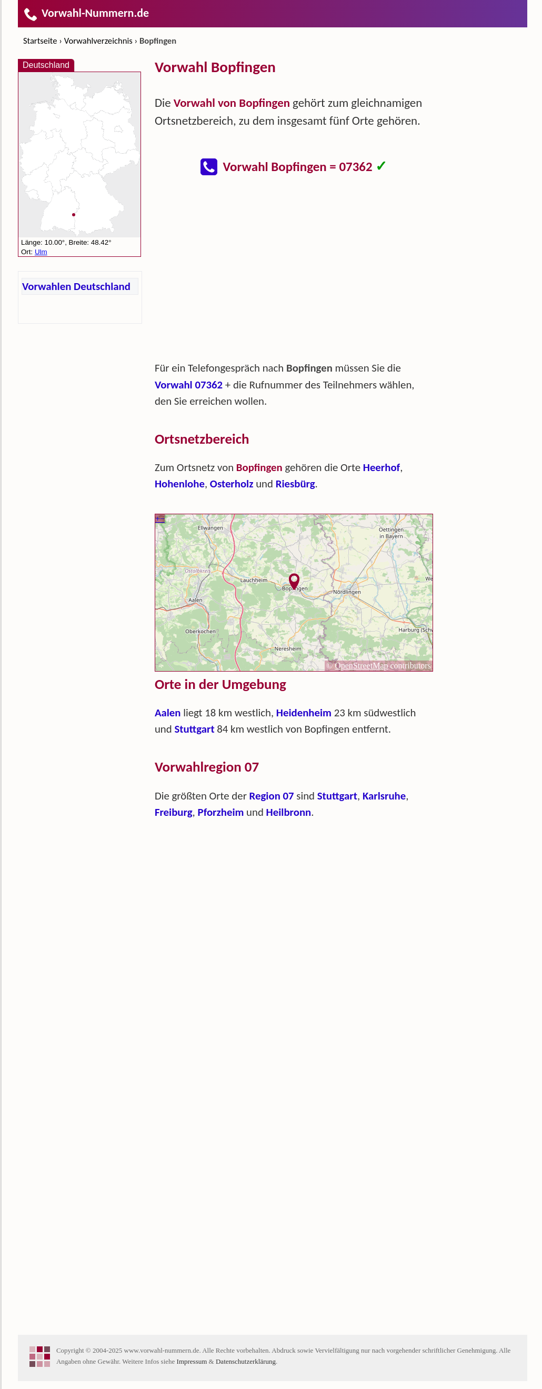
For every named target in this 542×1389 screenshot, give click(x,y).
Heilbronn (289, 812)
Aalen (168, 713)
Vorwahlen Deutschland (76, 286)
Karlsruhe (384, 796)
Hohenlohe (180, 484)
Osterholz (232, 484)
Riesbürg (295, 484)
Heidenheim (304, 713)
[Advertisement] (294, 273)
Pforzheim (220, 812)
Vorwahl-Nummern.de (86, 13)
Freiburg (174, 812)
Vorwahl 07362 (189, 385)
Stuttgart (194, 729)
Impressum (192, 1361)
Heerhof (381, 467)
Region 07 (271, 796)
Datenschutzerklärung (246, 1361)
